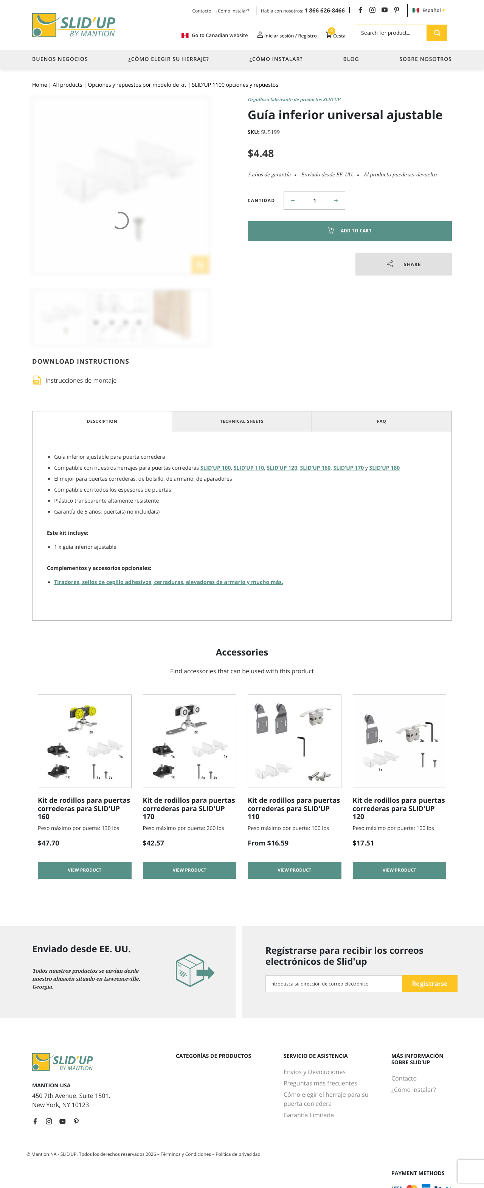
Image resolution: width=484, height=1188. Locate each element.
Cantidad (261, 200)
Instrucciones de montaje (80, 380)
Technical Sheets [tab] (242, 421)
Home (39, 85)
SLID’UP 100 (215, 468)
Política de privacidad (238, 1154)
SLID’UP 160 (315, 468)
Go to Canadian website (206, 35)
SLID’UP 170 (349, 468)
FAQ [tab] (381, 421)
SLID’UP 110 (249, 468)
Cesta (335, 35)
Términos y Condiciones (186, 1154)
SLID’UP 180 (384, 468)
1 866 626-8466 (324, 10)
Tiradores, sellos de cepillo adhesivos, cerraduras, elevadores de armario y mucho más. (168, 582)
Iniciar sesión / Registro (281, 35)
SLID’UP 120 (282, 468)
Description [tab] (102, 421)
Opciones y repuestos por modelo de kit (137, 85)
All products (67, 85)
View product (84, 872)
